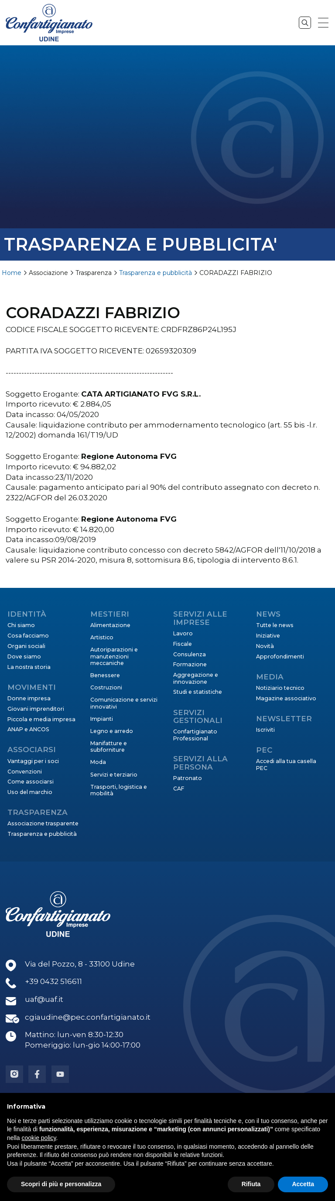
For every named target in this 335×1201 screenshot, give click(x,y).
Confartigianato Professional (195, 734)
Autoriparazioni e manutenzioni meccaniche (114, 656)
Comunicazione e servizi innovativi (123, 702)
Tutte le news (275, 625)
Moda (98, 762)
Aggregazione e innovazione (195, 678)
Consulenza (189, 654)
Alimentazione (110, 625)
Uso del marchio (29, 792)
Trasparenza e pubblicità (155, 273)
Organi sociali (26, 646)
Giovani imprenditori (35, 709)
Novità (265, 646)
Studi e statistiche (197, 692)
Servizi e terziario (113, 774)
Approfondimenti (280, 656)
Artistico (101, 637)
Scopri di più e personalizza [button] (61, 1184)
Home (11, 273)
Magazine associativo (286, 698)
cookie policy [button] (38, 1137)
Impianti (101, 719)
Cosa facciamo (28, 635)
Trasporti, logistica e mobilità (118, 790)
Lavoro (183, 633)
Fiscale (182, 644)
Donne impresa (29, 698)
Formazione (190, 664)
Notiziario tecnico (280, 688)
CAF (178, 788)
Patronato (187, 778)
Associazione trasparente (43, 823)
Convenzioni (24, 771)
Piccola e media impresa (41, 719)
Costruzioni (106, 687)
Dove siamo (24, 656)
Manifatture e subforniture (108, 746)
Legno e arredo (111, 731)
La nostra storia (29, 667)
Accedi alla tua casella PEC (286, 764)
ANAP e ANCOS (28, 729)
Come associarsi (30, 781)
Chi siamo (21, 625)
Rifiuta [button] (251, 1184)
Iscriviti (265, 729)
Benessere (105, 675)
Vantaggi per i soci (33, 761)
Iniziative (268, 635)
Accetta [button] (303, 1184)
